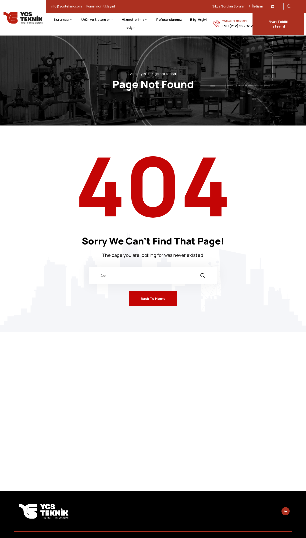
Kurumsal (61, 19)
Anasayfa (138, 73)
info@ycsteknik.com (66, 6)
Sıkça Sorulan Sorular (228, 6)
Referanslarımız (169, 19)
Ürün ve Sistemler (95, 19)
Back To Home (153, 298)
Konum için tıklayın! (100, 6)
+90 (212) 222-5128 (238, 26)
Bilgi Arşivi (198, 19)
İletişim (257, 6)
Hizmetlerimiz (133, 19)
